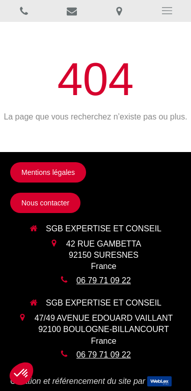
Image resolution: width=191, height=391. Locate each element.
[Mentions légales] (48, 172)
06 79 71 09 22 (103, 280)
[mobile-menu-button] (167, 11)
